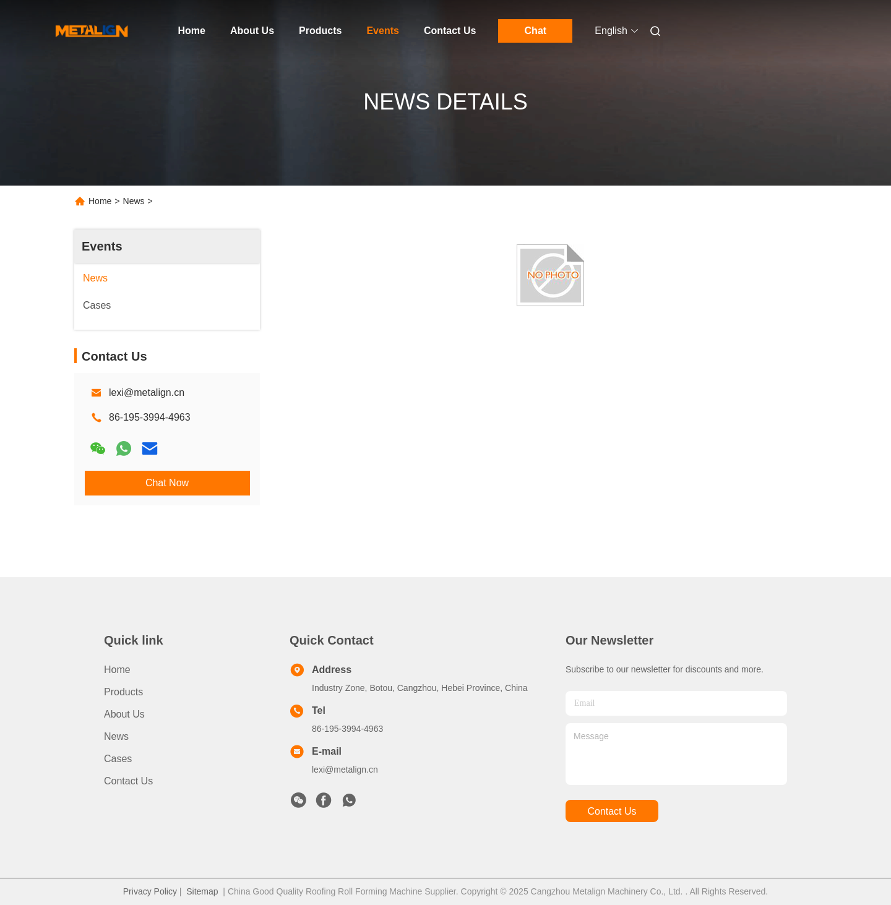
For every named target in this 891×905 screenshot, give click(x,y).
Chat (536, 30)
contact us (611, 811)
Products (320, 30)
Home (191, 30)
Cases (118, 758)
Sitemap (202, 891)
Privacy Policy (150, 891)
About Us (252, 30)
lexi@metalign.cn (146, 392)
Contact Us (450, 30)
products (123, 692)
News (134, 201)
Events (382, 30)
